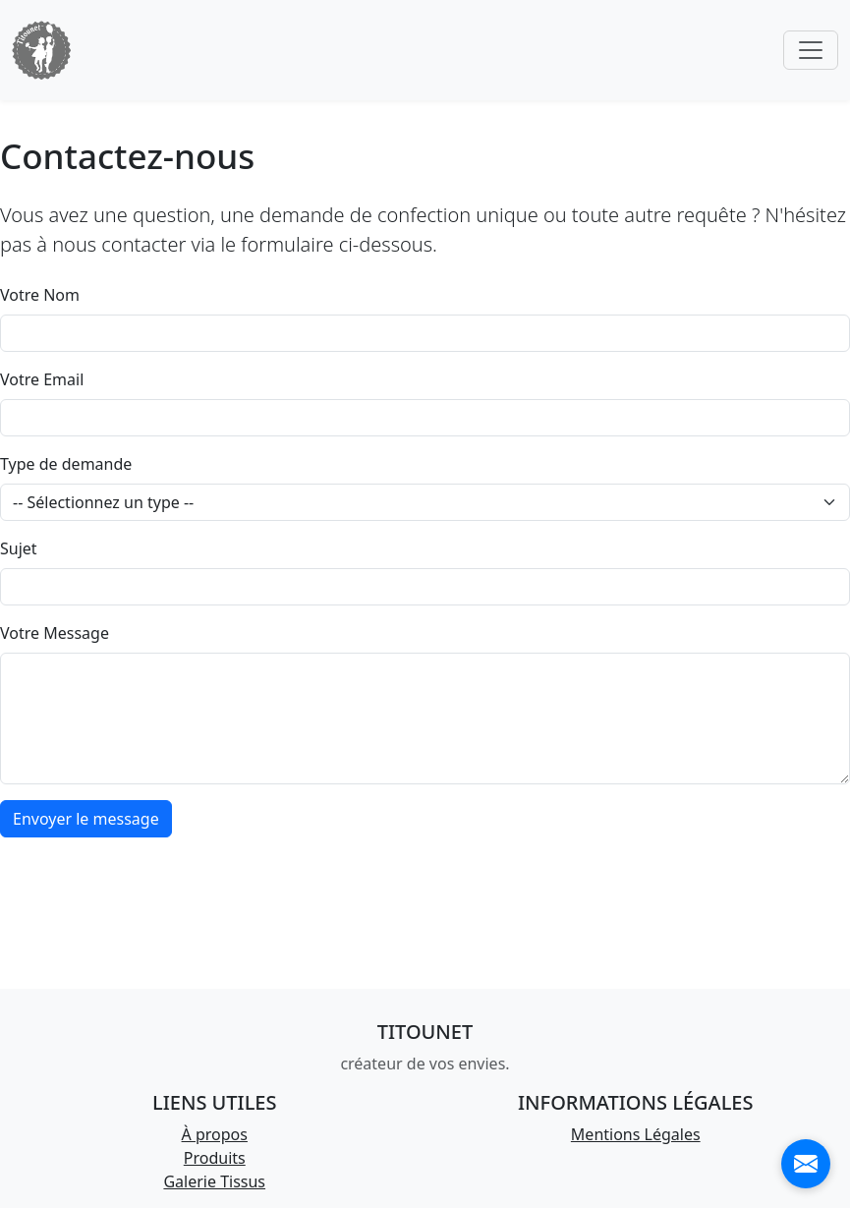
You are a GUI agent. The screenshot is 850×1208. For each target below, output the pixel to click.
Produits (215, 1158)
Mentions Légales (636, 1134)
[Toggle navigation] (810, 50)
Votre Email (42, 379)
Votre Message (54, 633)
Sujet (18, 548)
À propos (215, 1134)
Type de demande (66, 464)
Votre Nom (40, 295)
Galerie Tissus (214, 1181)
